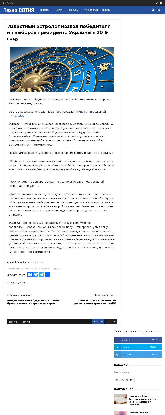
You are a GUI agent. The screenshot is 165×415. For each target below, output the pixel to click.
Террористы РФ (146, 181)
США (147, 186)
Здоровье (140, 232)
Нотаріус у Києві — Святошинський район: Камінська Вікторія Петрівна (143, 364)
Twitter (7, 368)
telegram (135, 46)
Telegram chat (12, 376)
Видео (104, 10)
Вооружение (153, 201)
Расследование (124, 201)
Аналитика (135, 186)
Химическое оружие (148, 222)
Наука (58, 10)
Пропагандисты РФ (126, 206)
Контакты (8, 3)
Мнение (129, 191)
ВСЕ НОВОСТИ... (124, 71)
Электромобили (147, 237)
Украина (134, 176)
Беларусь (131, 211)
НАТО (156, 206)
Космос (120, 227)
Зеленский (138, 217)
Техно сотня (84, 110)
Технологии (90, 10)
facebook (86, 336)
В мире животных (125, 242)
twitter (135, 39)
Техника (73, 10)
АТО (119, 191)
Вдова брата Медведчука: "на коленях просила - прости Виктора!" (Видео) (144, 153)
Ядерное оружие (125, 222)
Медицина (151, 227)
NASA (152, 232)
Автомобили (135, 227)
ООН (143, 211)
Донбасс (121, 186)
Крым (141, 191)
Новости (44, 10)
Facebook (8, 361)
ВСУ (138, 196)
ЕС (150, 217)
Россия (146, 176)
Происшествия (124, 196)
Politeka (30, 114)
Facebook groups (13, 364)
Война (131, 181)
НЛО (119, 237)
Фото (139, 201)
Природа (130, 237)
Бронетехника (124, 232)
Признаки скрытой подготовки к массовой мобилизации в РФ (143, 138)
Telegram (9, 372)
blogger (99, 336)
